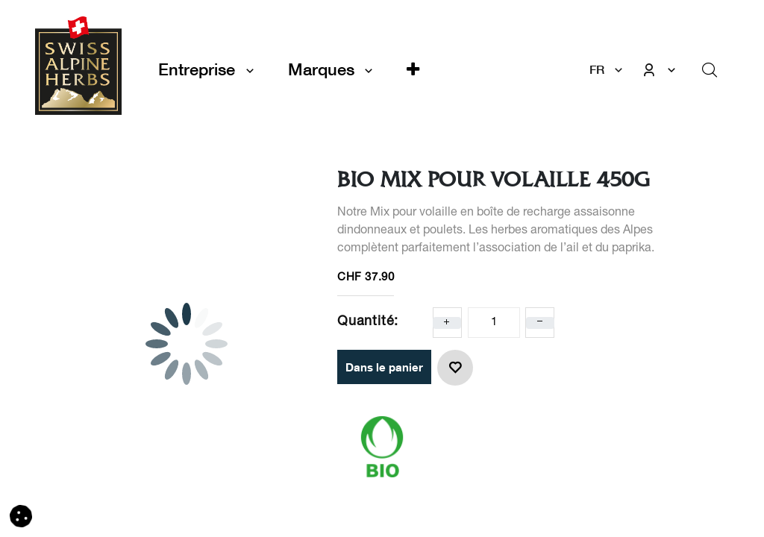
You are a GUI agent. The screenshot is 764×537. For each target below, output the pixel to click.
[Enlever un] (540, 323)
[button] (413, 70)
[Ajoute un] (447, 323)
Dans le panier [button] (384, 367)
